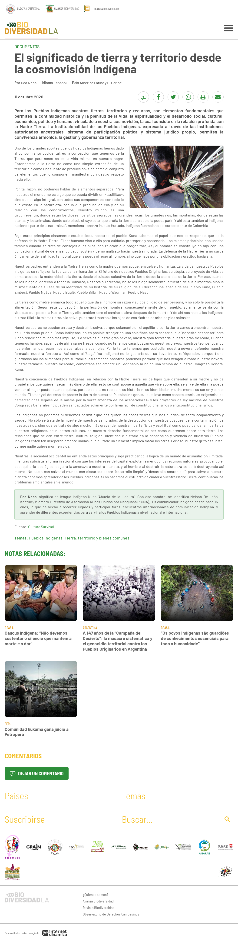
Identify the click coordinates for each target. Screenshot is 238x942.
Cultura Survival (41, 526)
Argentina (90, 628)
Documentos (27, 46)
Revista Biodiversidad (98, 907)
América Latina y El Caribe (101, 82)
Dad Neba (28, 82)
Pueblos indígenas (46, 537)
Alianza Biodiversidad (98, 901)
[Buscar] (170, 818)
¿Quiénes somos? (95, 894)
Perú (8, 724)
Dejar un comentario (36, 773)
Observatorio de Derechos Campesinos (111, 914)
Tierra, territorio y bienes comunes (97, 537)
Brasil (9, 628)
